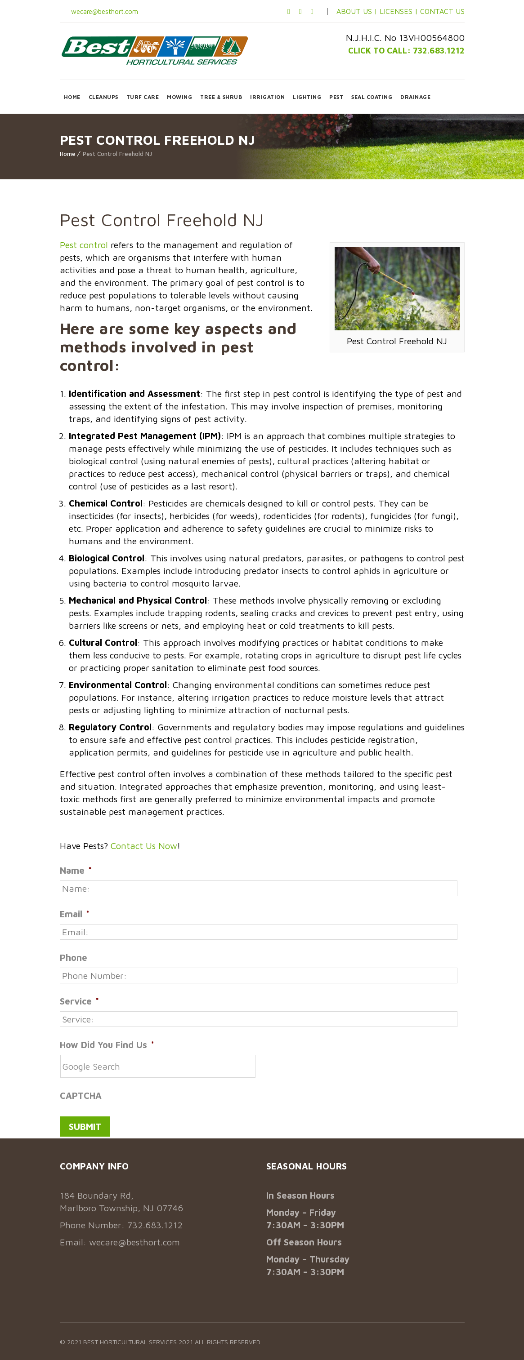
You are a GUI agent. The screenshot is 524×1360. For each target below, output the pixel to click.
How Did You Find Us (107, 1045)
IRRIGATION (267, 96)
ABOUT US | (356, 11)
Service (79, 1001)
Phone (73, 957)
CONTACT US (442, 11)
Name (76, 870)
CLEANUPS (103, 96)
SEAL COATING (371, 96)
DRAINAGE (415, 96)
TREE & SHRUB (221, 96)
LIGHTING (307, 96)
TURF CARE (142, 96)
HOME (72, 96)
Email (75, 914)
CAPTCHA (81, 1095)
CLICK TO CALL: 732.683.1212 (401, 50)
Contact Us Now (144, 845)
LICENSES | (400, 11)
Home (68, 153)
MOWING (179, 96)
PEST (336, 96)
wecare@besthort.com (106, 11)
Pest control (84, 245)
